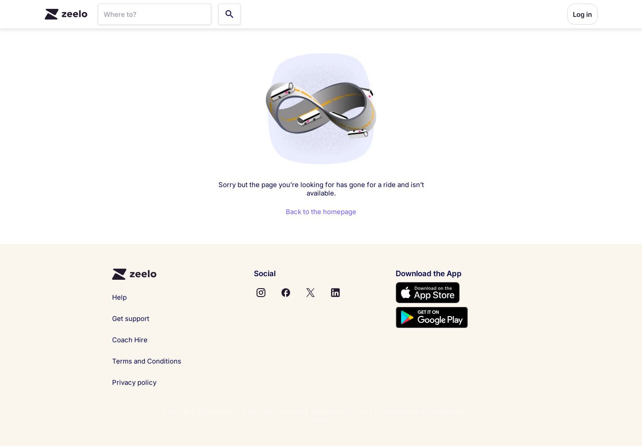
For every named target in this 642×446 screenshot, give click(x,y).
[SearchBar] (154, 14)
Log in (582, 14)
